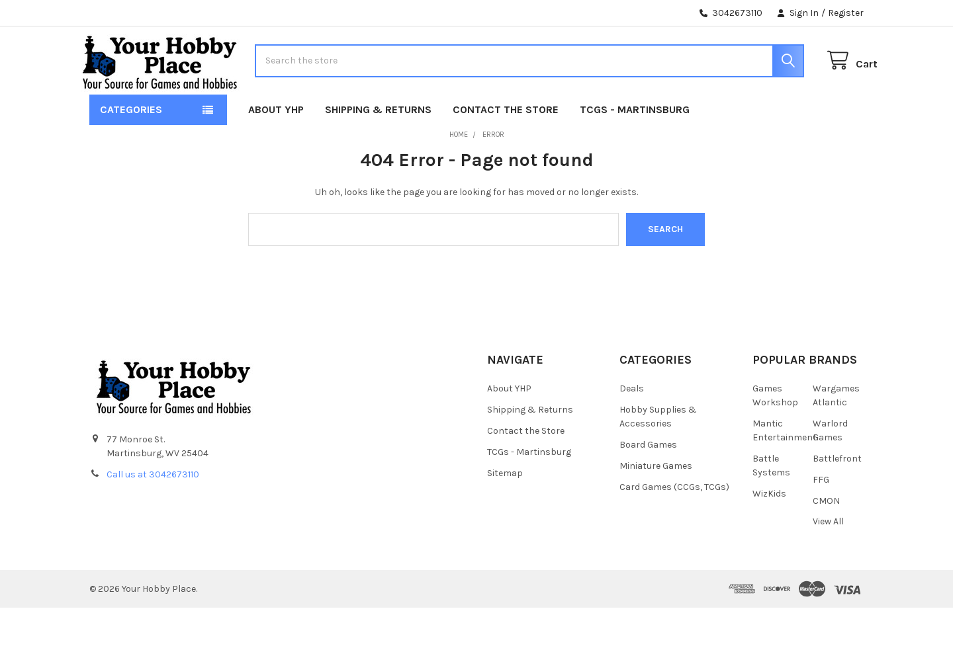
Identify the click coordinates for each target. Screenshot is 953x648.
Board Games (648, 484)
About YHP (276, 149)
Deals (631, 428)
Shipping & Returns (378, 149)
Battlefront (837, 498)
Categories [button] (131, 149)
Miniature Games (655, 505)
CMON (826, 540)
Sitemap (505, 512)
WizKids (769, 533)
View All (828, 561)
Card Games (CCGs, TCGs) (674, 526)
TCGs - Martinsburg (635, 149)
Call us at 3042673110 (153, 514)
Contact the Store (506, 149)
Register (846, 13)
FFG (821, 519)
